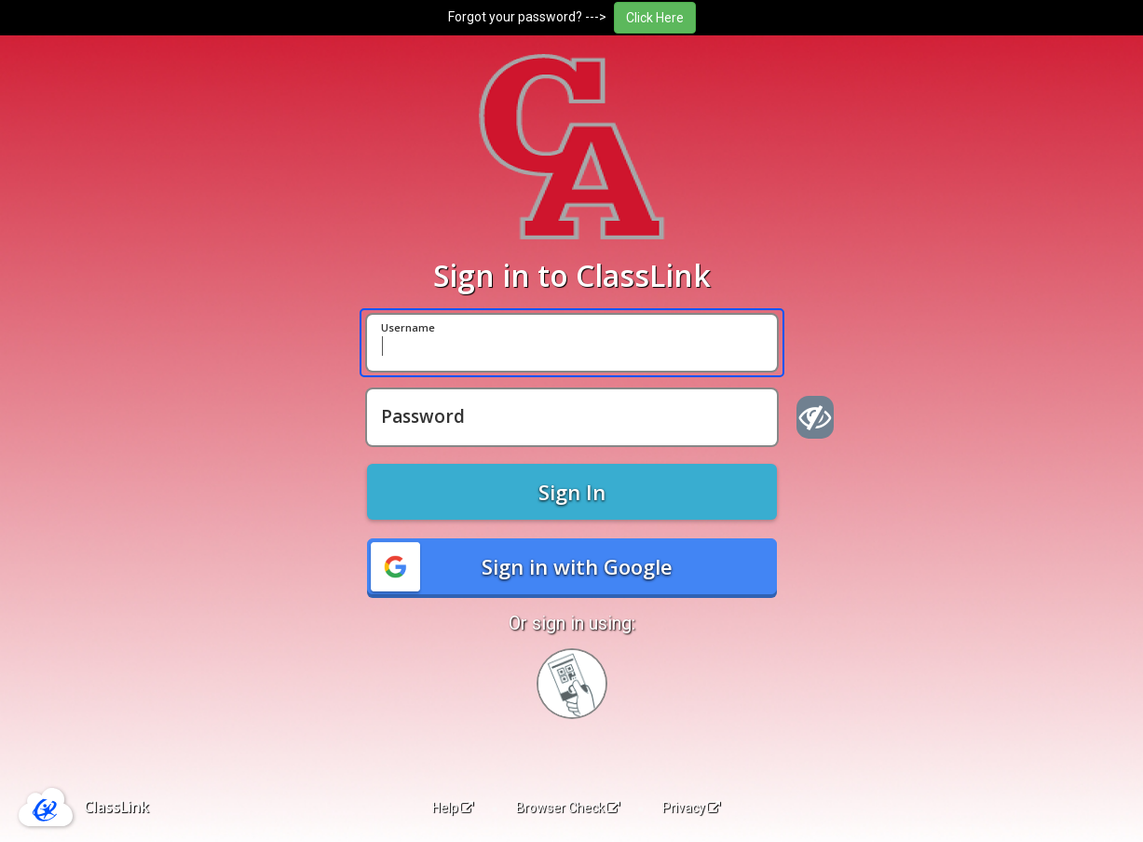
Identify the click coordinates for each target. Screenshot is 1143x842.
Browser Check (567, 807)
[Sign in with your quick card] (572, 683)
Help (452, 807)
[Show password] (815, 417)
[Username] (572, 343)
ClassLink (116, 806)
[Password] (572, 417)
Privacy (691, 807)
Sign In (572, 492)
